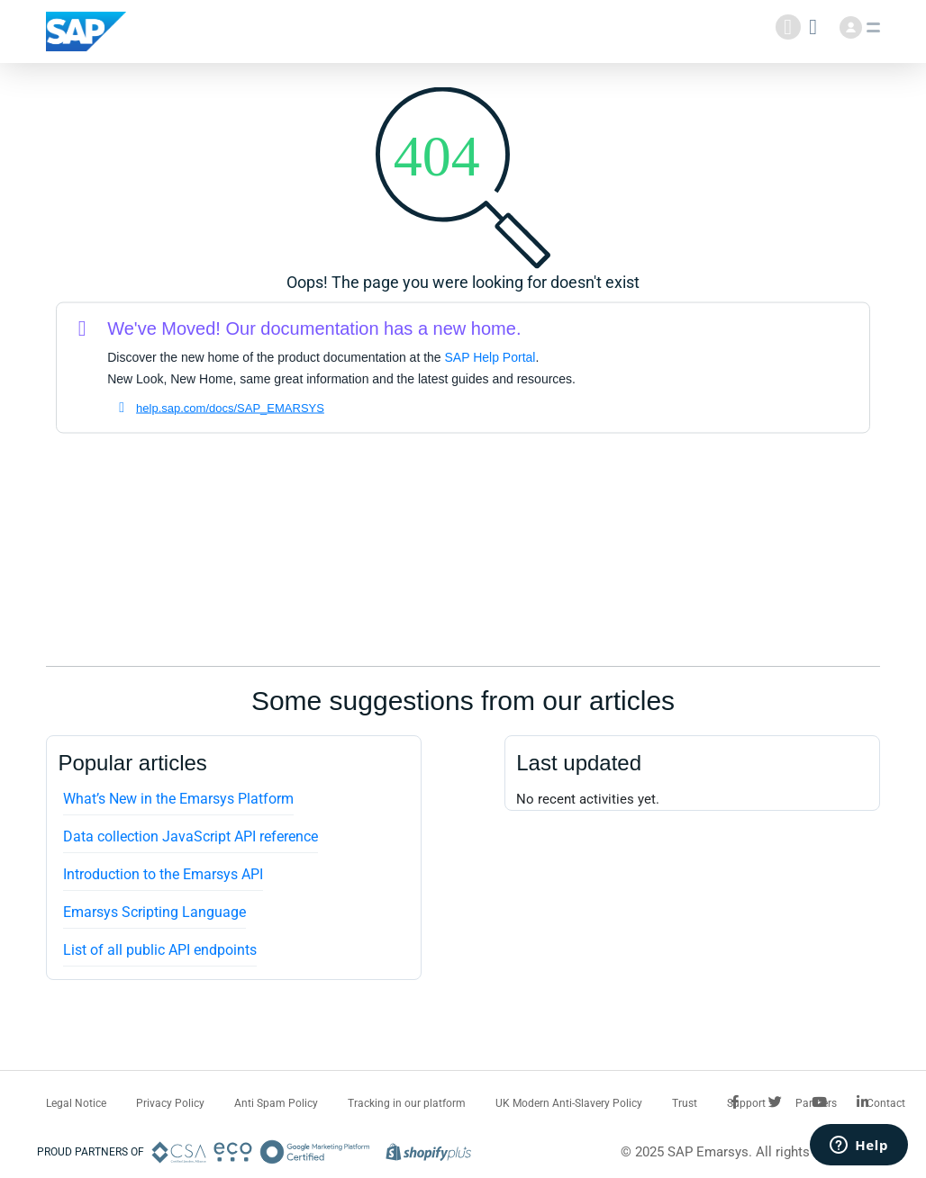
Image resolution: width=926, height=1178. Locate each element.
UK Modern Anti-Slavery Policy (568, 1103)
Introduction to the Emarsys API (163, 874)
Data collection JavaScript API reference (190, 836)
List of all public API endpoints (160, 949)
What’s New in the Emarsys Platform (178, 798)
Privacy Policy (170, 1103)
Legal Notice (76, 1103)
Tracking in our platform (407, 1103)
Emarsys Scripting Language (154, 912)
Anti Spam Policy (276, 1103)
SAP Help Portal (490, 357)
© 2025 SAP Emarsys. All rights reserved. (744, 1152)
